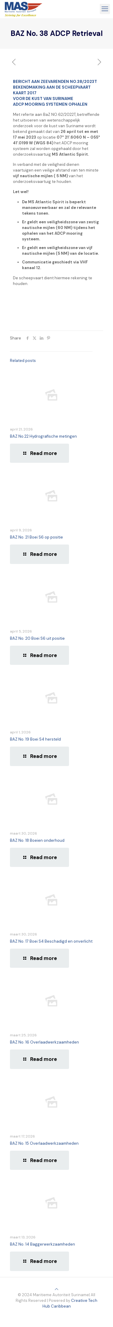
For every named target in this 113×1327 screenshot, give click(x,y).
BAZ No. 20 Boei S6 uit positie (37, 638)
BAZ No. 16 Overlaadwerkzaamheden (44, 1042)
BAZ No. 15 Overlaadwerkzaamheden (44, 1143)
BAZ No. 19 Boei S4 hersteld (35, 739)
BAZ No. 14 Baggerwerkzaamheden (42, 1244)
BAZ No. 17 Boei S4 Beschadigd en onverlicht (51, 941)
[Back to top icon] (56, 1289)
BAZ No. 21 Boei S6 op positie (36, 537)
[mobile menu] (105, 9)
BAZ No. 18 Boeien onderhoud (37, 840)
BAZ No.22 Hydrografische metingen (43, 436)
